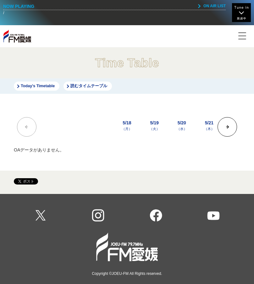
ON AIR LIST (214, 6)
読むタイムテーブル (88, 86)
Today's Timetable (38, 86)
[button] (227, 127)
